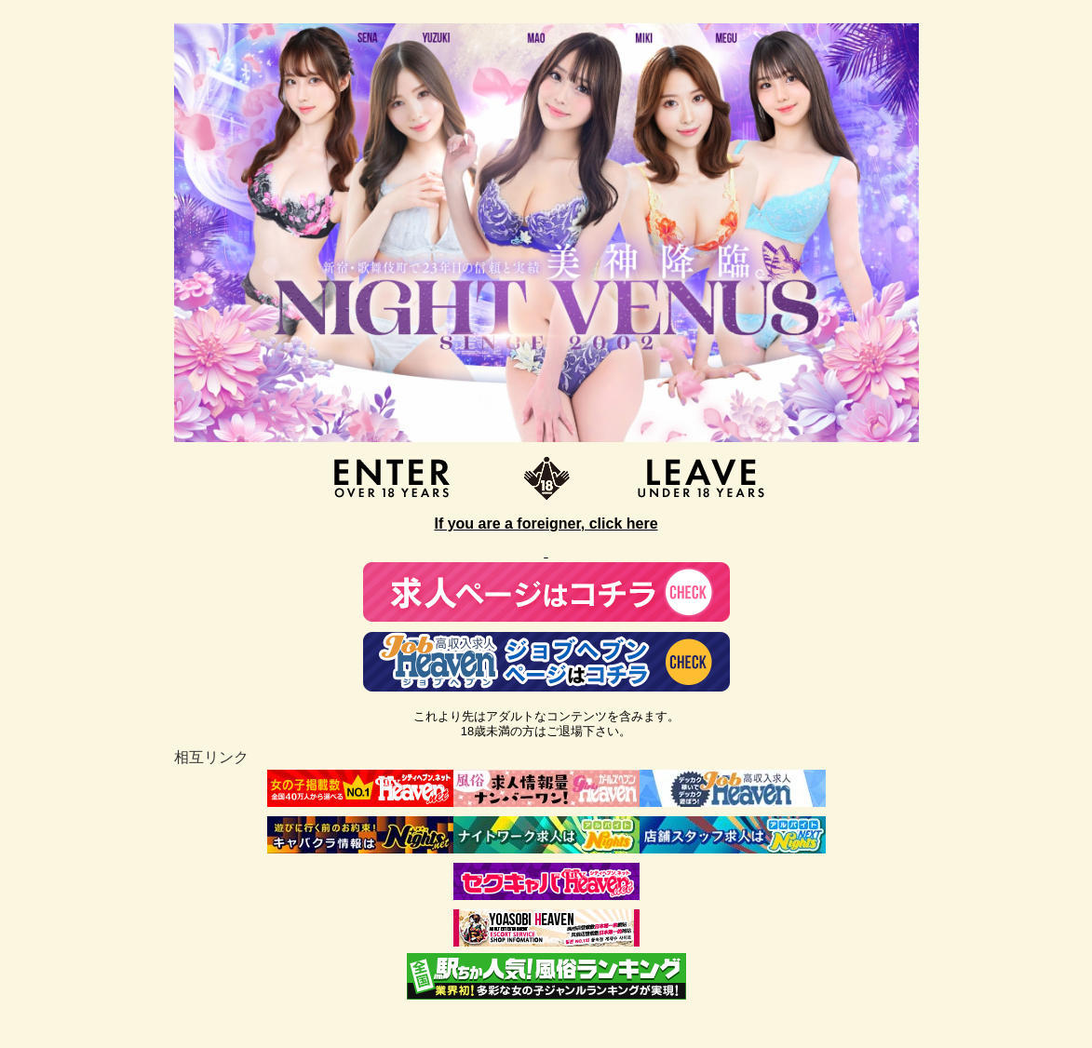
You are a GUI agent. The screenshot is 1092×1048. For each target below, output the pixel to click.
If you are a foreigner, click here (545, 523)
